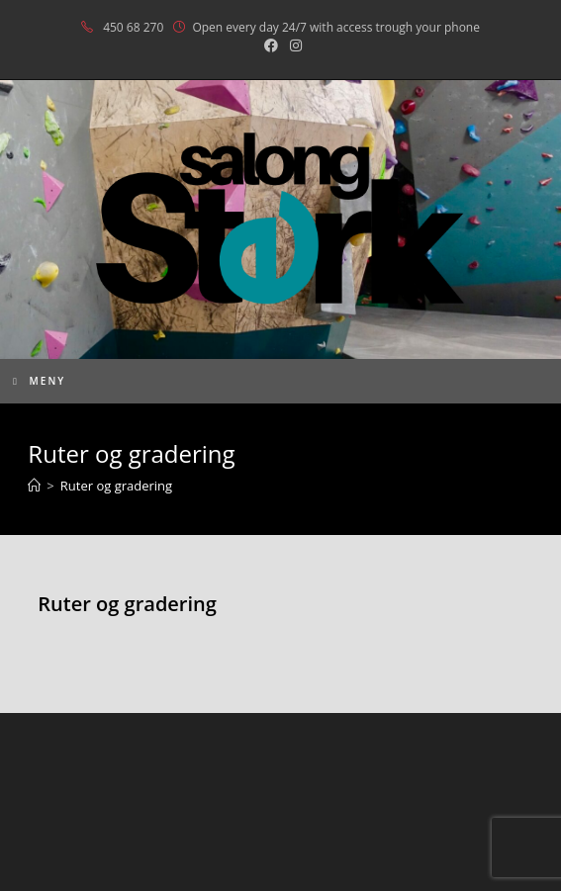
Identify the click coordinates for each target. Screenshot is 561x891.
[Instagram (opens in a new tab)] (293, 45)
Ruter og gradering (116, 485)
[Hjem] (34, 485)
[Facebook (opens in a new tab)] (271, 45)
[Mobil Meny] (39, 381)
